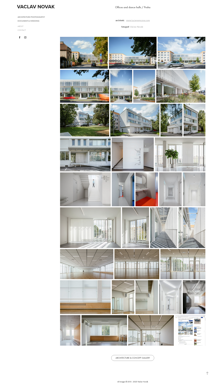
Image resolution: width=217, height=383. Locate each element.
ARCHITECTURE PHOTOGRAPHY (31, 17)
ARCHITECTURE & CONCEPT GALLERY (133, 358)
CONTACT (22, 30)
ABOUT (20, 26)
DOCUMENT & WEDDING (28, 21)
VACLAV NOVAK (36, 6)
